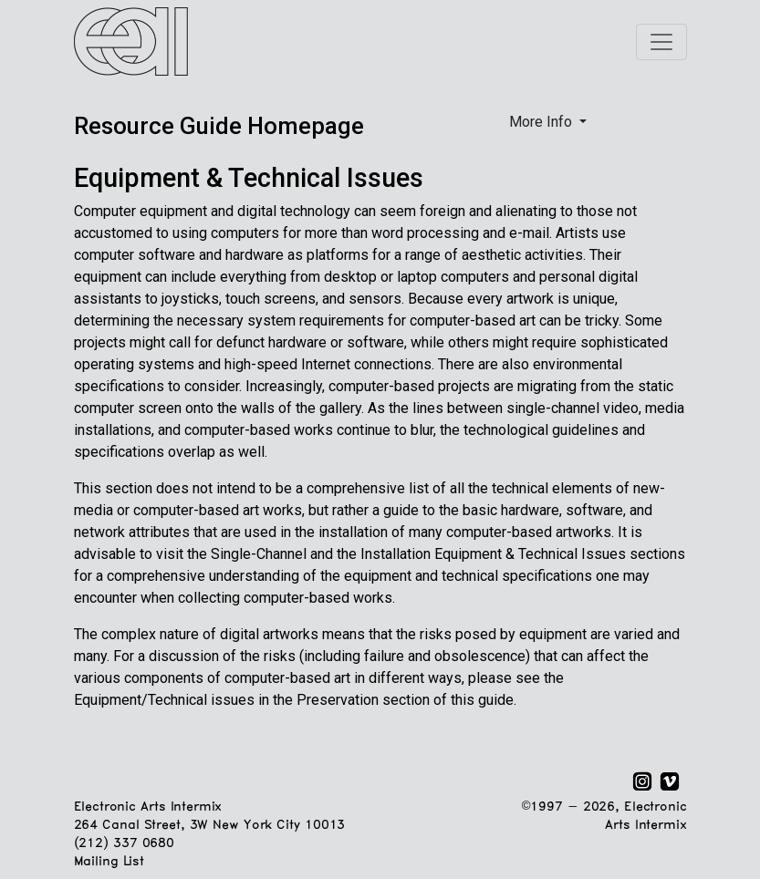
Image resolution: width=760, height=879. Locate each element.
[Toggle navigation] (661, 42)
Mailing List (109, 862)
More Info (542, 121)
